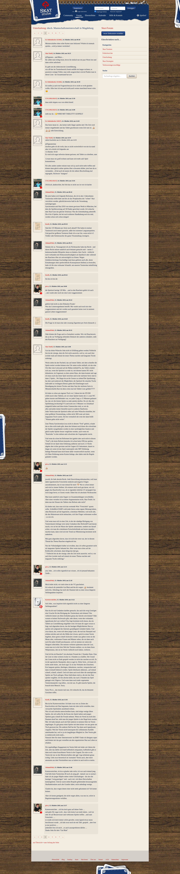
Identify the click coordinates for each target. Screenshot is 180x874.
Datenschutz (115, 859)
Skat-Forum (107, 28)
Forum (79, 15)
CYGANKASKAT (51, 98)
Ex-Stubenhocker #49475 (53, 121)
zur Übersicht (37, 842)
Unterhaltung (39, 28)
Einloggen (131, 8)
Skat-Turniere (107, 49)
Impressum (124, 859)
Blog (63, 859)
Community (68, 15)
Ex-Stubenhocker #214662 (53, 40)
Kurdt (47, 224)
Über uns (93, 859)
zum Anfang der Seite (51, 842)
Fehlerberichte (107, 53)
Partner (100, 859)
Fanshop (69, 859)
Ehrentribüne (90, 15)
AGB (107, 859)
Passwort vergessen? (116, 11)
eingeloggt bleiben (100, 11)
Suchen (132, 76)
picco (46, 286)
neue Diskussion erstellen (113, 33)
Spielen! (143, 15)
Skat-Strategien (107, 61)
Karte (76, 859)
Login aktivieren (81, 11)
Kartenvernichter (50, 600)
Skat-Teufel (48, 53)
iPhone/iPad (55, 859)
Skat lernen (84, 859)
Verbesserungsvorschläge (111, 65)
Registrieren (78, 8)
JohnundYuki (49, 192)
